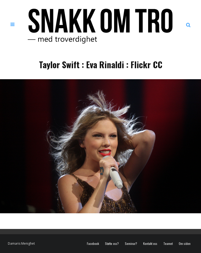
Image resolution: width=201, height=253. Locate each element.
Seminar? (131, 243)
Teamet (168, 243)
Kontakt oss (150, 243)
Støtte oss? (112, 243)
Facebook (93, 243)
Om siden (185, 243)
